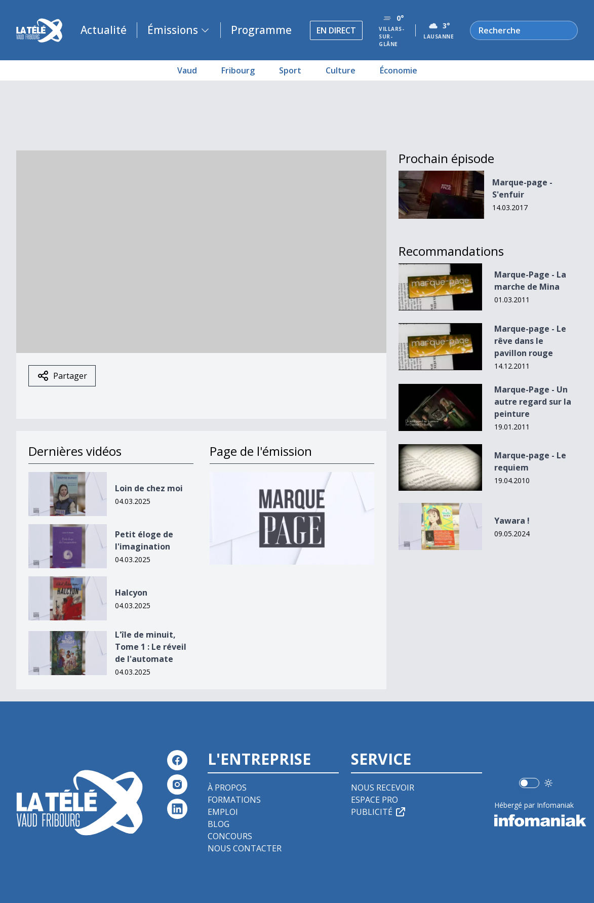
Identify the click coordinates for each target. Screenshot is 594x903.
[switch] (529, 783)
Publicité (379, 812)
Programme (261, 30)
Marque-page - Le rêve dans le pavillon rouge (530, 341)
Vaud (187, 70)
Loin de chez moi (149, 488)
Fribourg (238, 70)
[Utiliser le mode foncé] (548, 783)
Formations (234, 799)
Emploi (223, 811)
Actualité (104, 30)
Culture (340, 70)
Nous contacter (245, 848)
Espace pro (374, 799)
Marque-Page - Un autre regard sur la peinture (532, 401)
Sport (290, 70)
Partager (62, 376)
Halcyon (131, 592)
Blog (218, 824)
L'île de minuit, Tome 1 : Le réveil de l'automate (150, 646)
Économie (398, 70)
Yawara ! (512, 520)
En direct (336, 30)
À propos (227, 787)
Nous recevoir (382, 787)
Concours (230, 836)
